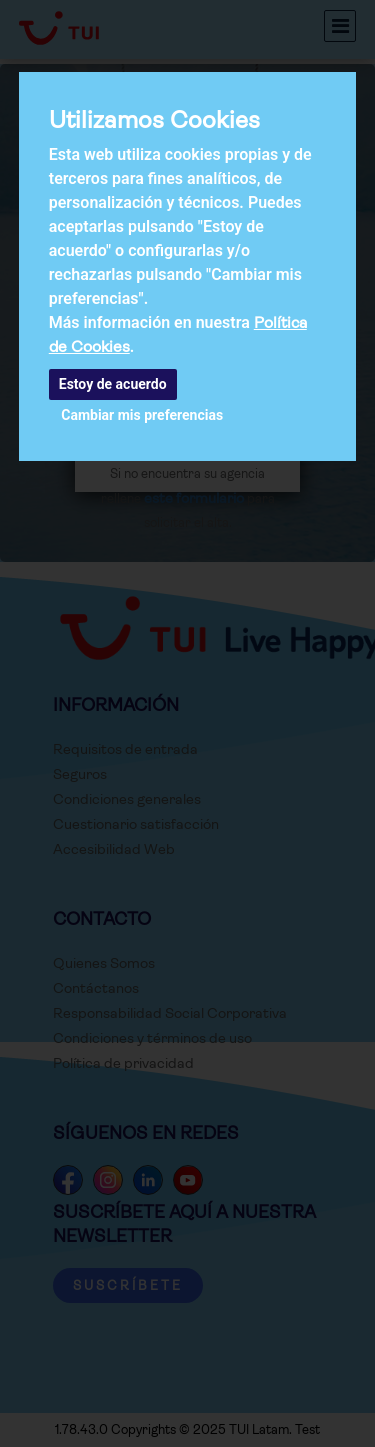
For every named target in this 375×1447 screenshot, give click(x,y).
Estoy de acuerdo (113, 384)
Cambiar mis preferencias (142, 415)
